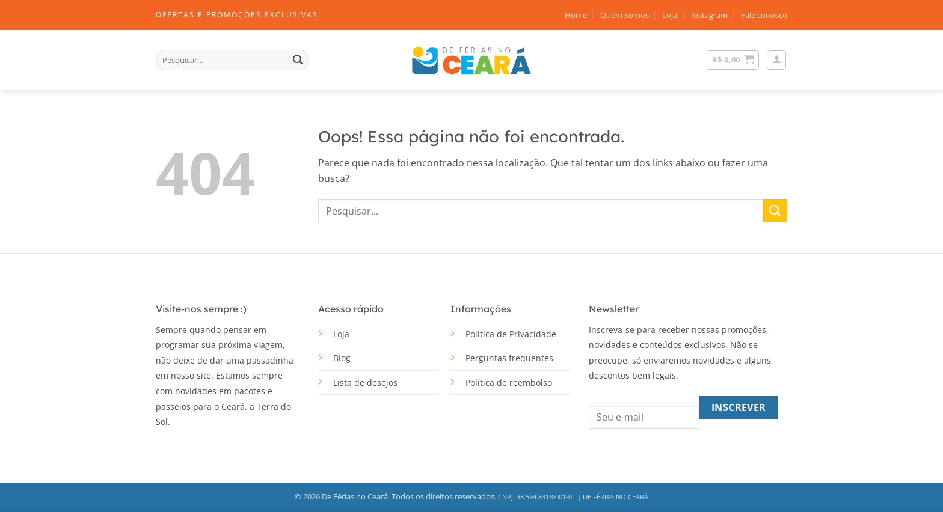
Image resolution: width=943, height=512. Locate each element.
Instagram (709, 15)
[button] (776, 60)
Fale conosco (764, 15)
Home (576, 15)
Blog (342, 358)
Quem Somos (624, 15)
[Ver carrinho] (733, 60)
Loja (669, 15)
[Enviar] (297, 60)
